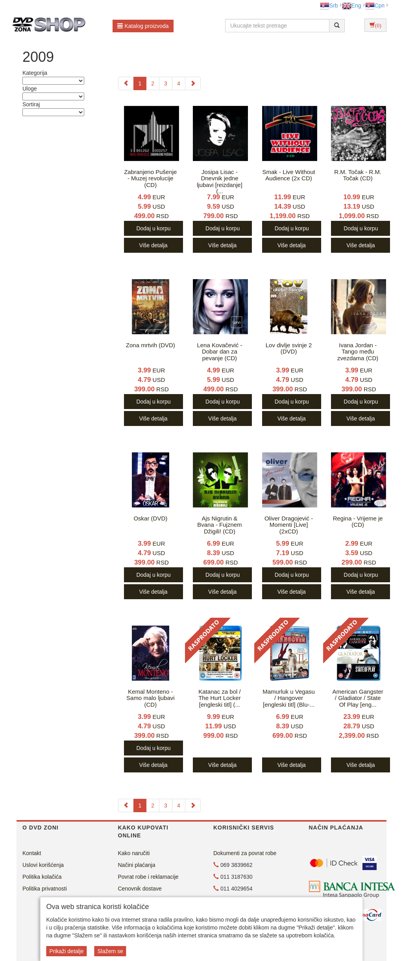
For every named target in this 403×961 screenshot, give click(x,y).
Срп (375, 5)
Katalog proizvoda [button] (143, 26)
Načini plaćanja (136, 865)
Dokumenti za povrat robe (244, 853)
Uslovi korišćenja (43, 865)
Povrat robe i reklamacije (148, 877)
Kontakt (31, 853)
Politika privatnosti (44, 888)
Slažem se (110, 951)
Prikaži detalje (66, 951)
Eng (351, 5)
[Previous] (126, 83)
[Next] (193, 83)
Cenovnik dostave (140, 888)
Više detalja (153, 245)
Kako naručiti (134, 853)
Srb (329, 5)
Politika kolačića (42, 877)
